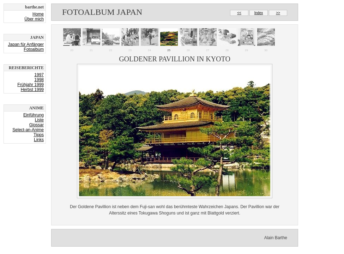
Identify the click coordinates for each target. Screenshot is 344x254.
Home (38, 14)
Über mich (34, 19)
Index (258, 13)
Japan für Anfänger (26, 44)
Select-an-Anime (28, 129)
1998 (39, 79)
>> (278, 13)
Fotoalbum (34, 49)
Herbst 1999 (32, 89)
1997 (39, 74)
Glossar (36, 124)
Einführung (33, 115)
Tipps (39, 134)
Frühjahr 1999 (30, 84)
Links (39, 139)
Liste (39, 119)
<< (239, 13)
